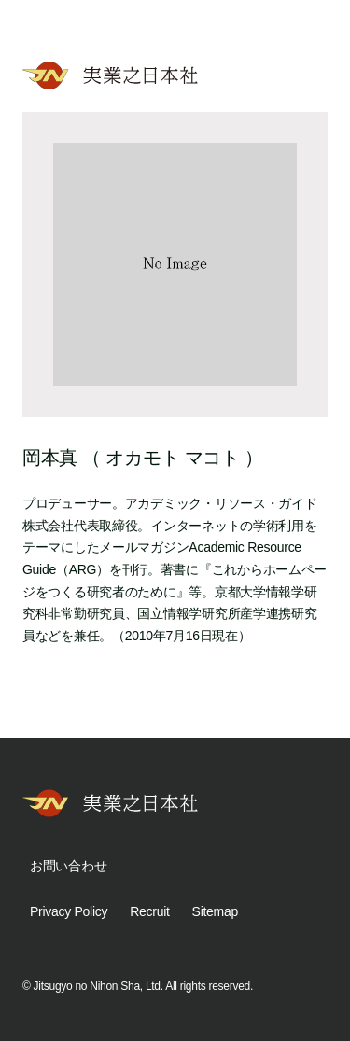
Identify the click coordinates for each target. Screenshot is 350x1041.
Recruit (149, 911)
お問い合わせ (68, 865)
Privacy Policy (68, 911)
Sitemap (215, 911)
